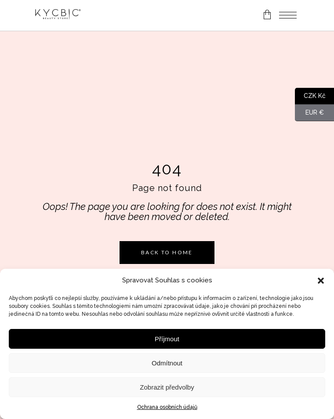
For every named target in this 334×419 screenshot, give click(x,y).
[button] (320, 280)
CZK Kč (310, 96)
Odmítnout (167, 363)
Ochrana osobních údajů (167, 407)
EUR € (309, 113)
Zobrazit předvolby (167, 387)
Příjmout (167, 339)
